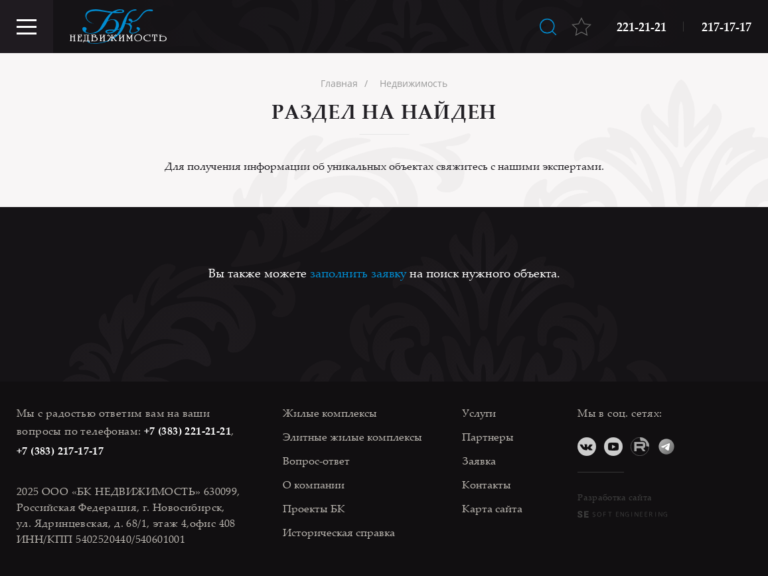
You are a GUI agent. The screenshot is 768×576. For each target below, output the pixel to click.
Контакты (486, 484)
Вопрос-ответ (316, 460)
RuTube (640, 446)
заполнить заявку (358, 273)
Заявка (479, 460)
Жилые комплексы (330, 412)
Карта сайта (492, 508)
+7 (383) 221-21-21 (187, 430)
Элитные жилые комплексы (352, 436)
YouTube (613, 446)
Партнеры (488, 436)
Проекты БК (314, 508)
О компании (314, 484)
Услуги (479, 412)
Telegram (666, 446)
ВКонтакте (586, 446)
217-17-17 (726, 27)
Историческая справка (339, 532)
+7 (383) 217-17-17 (60, 450)
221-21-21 (641, 27)
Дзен (693, 446)
